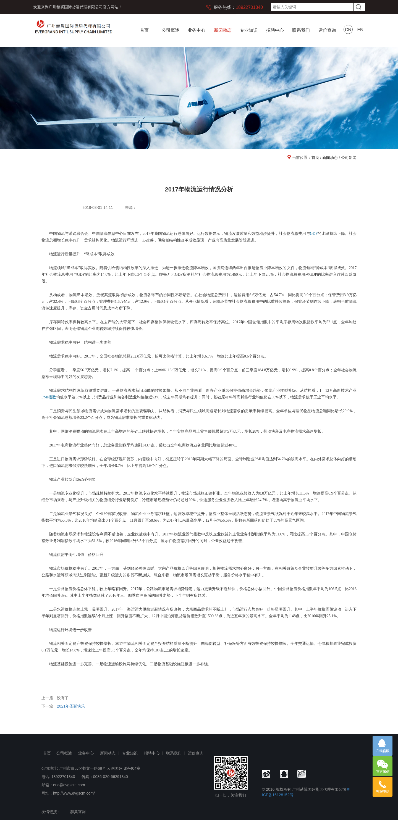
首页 (144, 30)
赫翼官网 (78, 812)
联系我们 (301, 30)
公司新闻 (349, 157)
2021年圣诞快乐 (71, 706)
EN (360, 29)
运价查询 (327, 30)
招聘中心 (275, 30)
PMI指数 (48, 397)
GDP (314, 234)
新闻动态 (223, 30)
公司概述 (170, 30)
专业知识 (249, 30)
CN (348, 29)
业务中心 (196, 30)
